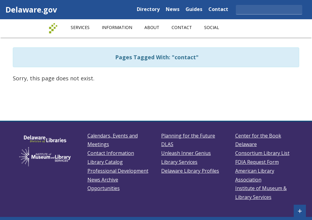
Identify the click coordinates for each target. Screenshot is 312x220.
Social (211, 27)
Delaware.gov (31, 9)
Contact (218, 9)
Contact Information (110, 153)
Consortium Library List (262, 153)
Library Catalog (105, 162)
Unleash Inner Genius (186, 153)
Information (117, 27)
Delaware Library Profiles (190, 170)
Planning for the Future (188, 135)
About (151, 27)
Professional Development (117, 170)
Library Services (179, 162)
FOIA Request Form (257, 162)
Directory (148, 9)
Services (80, 27)
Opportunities (103, 188)
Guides (194, 9)
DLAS (167, 144)
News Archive (102, 179)
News (172, 9)
